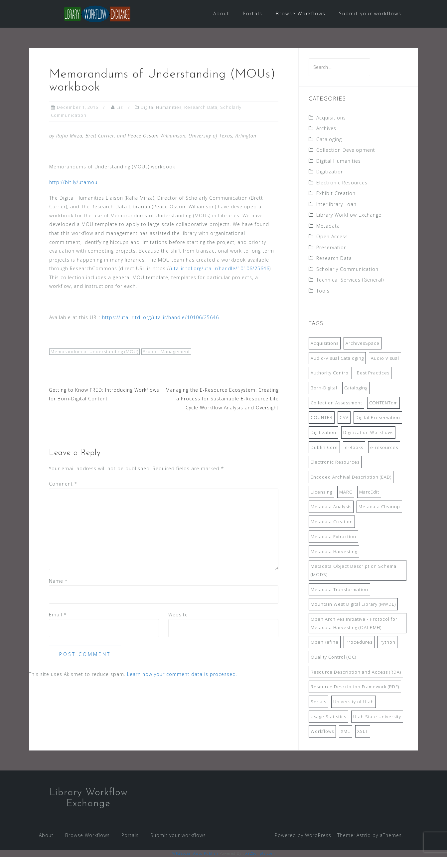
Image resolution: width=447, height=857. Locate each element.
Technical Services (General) (350, 280)
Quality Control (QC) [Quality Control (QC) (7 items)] (333, 657)
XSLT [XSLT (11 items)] (362, 731)
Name (58, 581)
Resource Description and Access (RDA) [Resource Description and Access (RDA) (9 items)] (356, 672)
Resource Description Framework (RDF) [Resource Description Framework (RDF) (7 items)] (355, 687)
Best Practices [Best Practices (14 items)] (373, 373)
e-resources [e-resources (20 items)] (384, 447)
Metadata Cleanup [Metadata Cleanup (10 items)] (379, 507)
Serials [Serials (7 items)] (318, 702)
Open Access (332, 236)
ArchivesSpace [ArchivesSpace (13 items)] (362, 343)
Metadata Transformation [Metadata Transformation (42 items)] (339, 589)
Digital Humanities (161, 107)
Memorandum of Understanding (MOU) (94, 351)
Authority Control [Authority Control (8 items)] (330, 373)
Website (178, 614)
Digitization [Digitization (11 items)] (323, 432)
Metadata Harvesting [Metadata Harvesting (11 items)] (334, 551)
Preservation (331, 247)
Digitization (330, 171)
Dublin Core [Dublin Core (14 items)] (324, 447)
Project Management (166, 351)
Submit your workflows (370, 13)
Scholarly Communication (347, 269)
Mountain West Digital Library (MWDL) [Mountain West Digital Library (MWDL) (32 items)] (353, 604)
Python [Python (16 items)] (387, 642)
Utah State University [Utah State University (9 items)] (377, 717)
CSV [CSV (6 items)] (344, 417)
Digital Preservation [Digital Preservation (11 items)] (378, 417)
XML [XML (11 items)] (345, 731)
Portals (252, 13)
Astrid (364, 835)
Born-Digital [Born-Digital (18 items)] (324, 388)
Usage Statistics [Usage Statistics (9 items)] (328, 717)
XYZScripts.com (260, 853)
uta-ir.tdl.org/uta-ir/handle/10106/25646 (220, 268)
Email (58, 614)
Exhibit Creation (336, 193)
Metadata (328, 226)
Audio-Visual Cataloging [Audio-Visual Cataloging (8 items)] (337, 358)
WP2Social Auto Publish (195, 853)
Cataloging (329, 139)
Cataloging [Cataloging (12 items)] (356, 388)
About (221, 13)
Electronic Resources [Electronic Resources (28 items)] (335, 462)
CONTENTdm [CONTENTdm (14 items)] (383, 403)
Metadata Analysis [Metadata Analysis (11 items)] (331, 507)
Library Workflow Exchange (348, 215)
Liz (119, 107)
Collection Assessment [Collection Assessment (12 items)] (336, 403)
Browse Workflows (301, 13)
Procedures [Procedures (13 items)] (359, 642)
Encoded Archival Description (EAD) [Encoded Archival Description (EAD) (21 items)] (351, 477)
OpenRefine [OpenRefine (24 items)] (325, 642)
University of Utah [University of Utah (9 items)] (353, 702)
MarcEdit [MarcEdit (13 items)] (369, 492)
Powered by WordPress (303, 835)
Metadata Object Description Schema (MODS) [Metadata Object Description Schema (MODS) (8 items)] (353, 570)
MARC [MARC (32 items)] (345, 492)
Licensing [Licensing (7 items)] (321, 492)
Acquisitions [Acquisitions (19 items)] (325, 343)
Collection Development (345, 150)
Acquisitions (331, 117)
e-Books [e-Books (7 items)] (354, 447)
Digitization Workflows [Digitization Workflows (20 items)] (368, 432)
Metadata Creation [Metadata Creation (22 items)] (332, 522)
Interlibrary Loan (336, 204)
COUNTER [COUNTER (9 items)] (322, 417)
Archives (326, 128)
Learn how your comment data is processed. (182, 674)
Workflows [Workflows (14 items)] (322, 731)
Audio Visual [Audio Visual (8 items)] (385, 358)
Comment (63, 484)
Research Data (201, 107)
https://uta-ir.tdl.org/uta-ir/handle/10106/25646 (160, 317)
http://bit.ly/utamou (73, 182)
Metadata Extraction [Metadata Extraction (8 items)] (333, 536)
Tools (323, 291)
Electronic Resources (342, 182)
